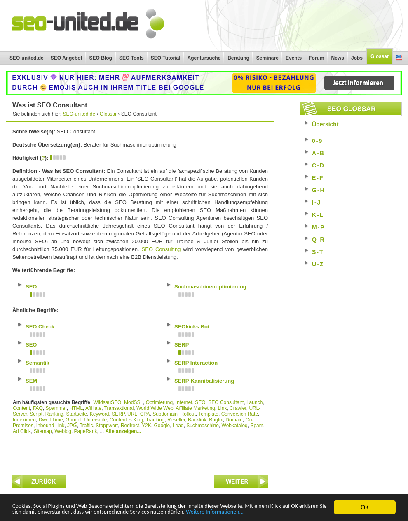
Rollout (188, 414)
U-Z (318, 264)
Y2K (146, 425)
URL (132, 414)
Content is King (126, 420)
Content (21, 408)
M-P (318, 227)
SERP (118, 414)
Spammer (55, 408)
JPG (72, 425)
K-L (318, 215)
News (337, 58)
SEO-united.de (26, 58)
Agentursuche (204, 58)
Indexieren (24, 420)
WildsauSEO (107, 402)
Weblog (62, 431)
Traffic (86, 425)
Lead (178, 425)
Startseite (76, 414)
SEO (200, 402)
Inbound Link (50, 425)
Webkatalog (235, 425)
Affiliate (93, 408)
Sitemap (43, 431)
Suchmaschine (202, 425)
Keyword (99, 414)
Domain (233, 420)
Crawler (238, 408)
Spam (256, 425)
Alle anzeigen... (123, 431)
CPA (145, 414)
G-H (318, 190)
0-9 (317, 140)
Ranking (54, 414)
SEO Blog (100, 58)
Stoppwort (107, 425)
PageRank (85, 431)
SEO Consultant (226, 402)
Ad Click (22, 431)
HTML (76, 408)
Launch (254, 402)
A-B (318, 153)
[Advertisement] (140, 452)
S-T (318, 252)
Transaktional (119, 408)
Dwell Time (51, 420)
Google (162, 425)
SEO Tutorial (166, 58)
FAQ (38, 408)
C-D (318, 165)
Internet (184, 402)
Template (208, 414)
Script (36, 414)
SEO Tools (131, 58)
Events (294, 58)
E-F (318, 177)
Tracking (155, 420)
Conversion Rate (239, 414)
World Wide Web (155, 408)
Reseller (176, 420)
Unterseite (95, 420)
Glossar (379, 56)
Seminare (267, 58)
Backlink (197, 420)
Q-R (318, 239)
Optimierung (159, 402)
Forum (316, 58)
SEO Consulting (161, 249)
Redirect (130, 425)
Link (222, 408)
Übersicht (325, 124)
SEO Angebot (66, 58)
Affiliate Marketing (195, 408)
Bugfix (216, 420)
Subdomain (165, 414)
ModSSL (133, 402)
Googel (74, 420)
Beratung (238, 58)
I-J (316, 202)
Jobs (357, 58)
